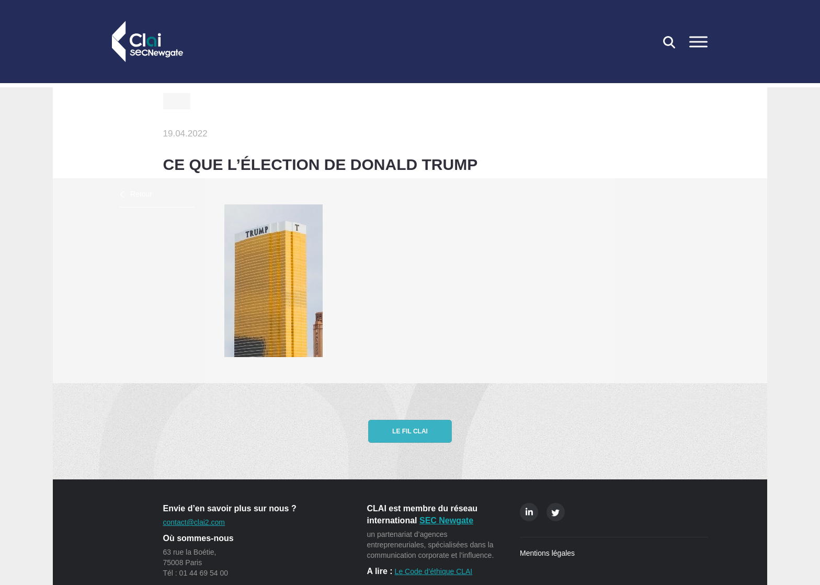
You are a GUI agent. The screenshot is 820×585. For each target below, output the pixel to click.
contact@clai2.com (194, 522)
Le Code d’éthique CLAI (434, 571)
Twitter (555, 512)
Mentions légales (547, 553)
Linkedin (529, 512)
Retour (141, 194)
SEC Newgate (446, 520)
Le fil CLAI (410, 431)
